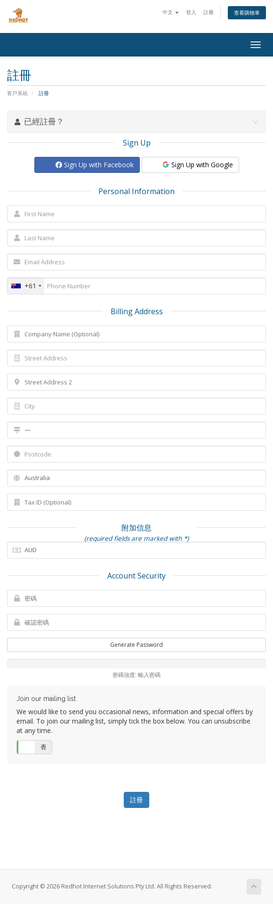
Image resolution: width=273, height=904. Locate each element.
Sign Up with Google (197, 164)
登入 (191, 12)
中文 (170, 12)
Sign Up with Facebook (95, 164)
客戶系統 (17, 93)
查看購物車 (247, 12)
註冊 (208, 12)
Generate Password (136, 645)
